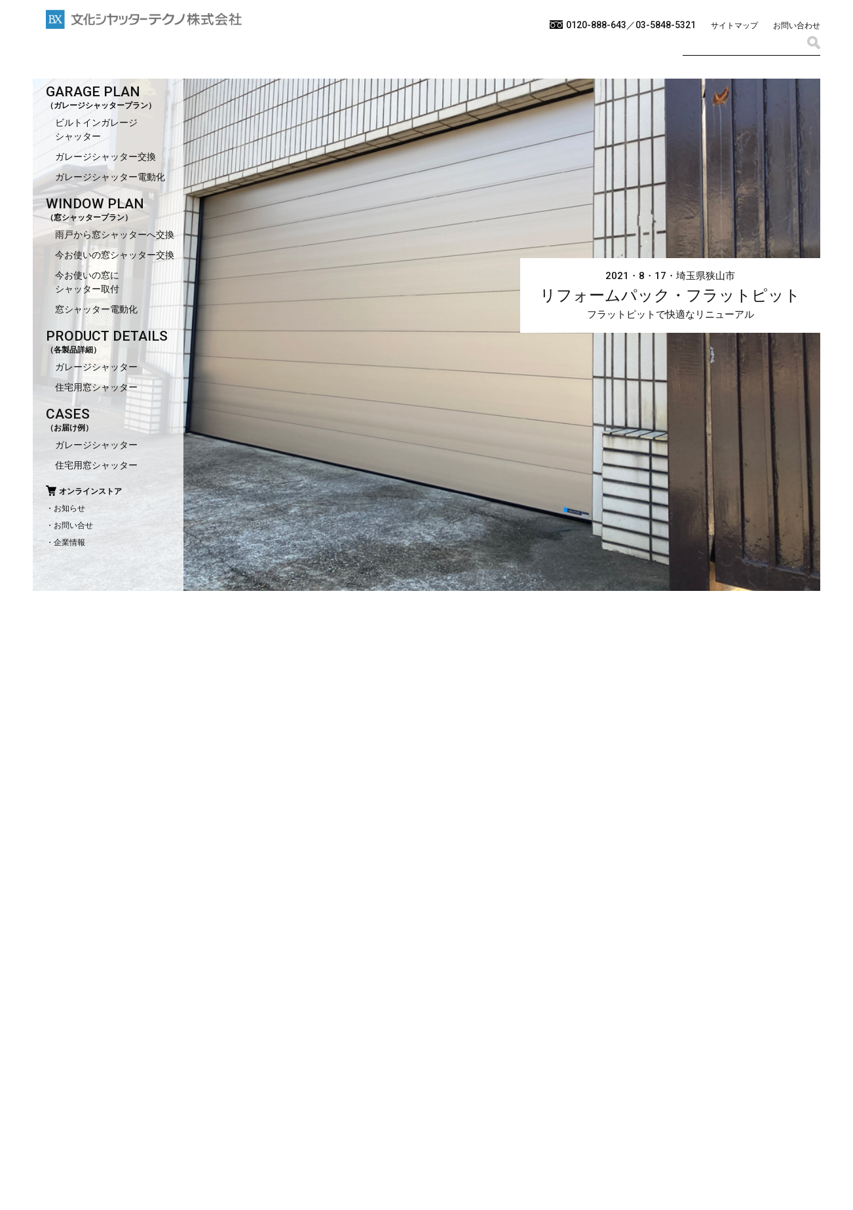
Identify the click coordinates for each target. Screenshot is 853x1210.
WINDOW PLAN (95, 204)
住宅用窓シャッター (96, 387)
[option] (426, 605)
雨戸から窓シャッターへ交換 (114, 234)
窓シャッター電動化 (96, 309)
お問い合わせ (796, 25)
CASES (68, 414)
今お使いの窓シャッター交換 (114, 255)
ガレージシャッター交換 (105, 156)
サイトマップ (734, 25)
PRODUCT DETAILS (107, 336)
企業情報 (69, 542)
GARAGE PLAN (93, 92)
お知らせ (69, 508)
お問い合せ (73, 525)
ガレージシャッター (96, 367)
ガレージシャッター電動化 (110, 177)
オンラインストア (90, 491)
